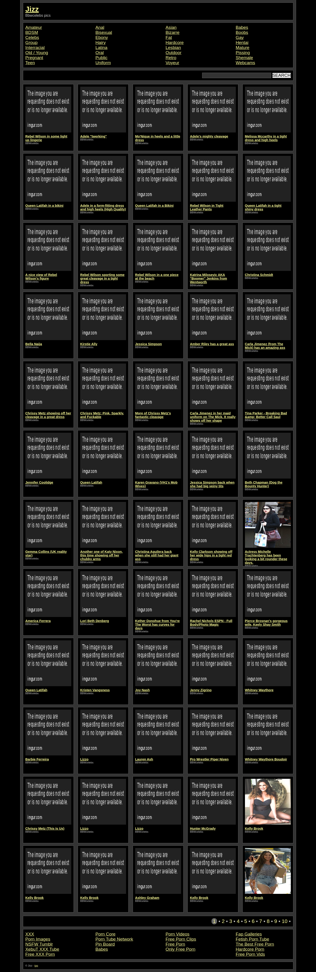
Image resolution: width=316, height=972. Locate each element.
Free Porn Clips (181, 939)
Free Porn (175, 944)
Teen (30, 62)
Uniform (103, 62)
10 (285, 921)
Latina (101, 47)
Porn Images (37, 939)
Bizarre (173, 32)
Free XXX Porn (40, 954)
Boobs (242, 32)
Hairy (101, 42)
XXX (29, 934)
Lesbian (173, 47)
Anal (100, 27)
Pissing (243, 52)
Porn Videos (178, 934)
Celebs (32, 37)
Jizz (32, 9)
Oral (100, 52)
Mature (243, 47)
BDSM (31, 32)
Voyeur (172, 62)
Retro (171, 57)
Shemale (244, 57)
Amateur (33, 27)
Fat (169, 37)
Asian (171, 27)
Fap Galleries (249, 934)
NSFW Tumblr (39, 944)
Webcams (245, 62)
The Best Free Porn (255, 944)
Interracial (35, 47)
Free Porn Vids (250, 954)
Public (101, 57)
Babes (242, 27)
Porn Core (105, 934)
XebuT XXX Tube (42, 949)
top (36, 965)
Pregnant (34, 57)
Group (31, 42)
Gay (240, 37)
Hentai (242, 42)
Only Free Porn (180, 949)
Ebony (102, 37)
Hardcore (175, 42)
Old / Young (36, 52)
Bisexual (104, 32)
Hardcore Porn (250, 949)
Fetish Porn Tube (252, 939)
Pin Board (105, 944)
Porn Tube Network (114, 939)
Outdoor (173, 52)
